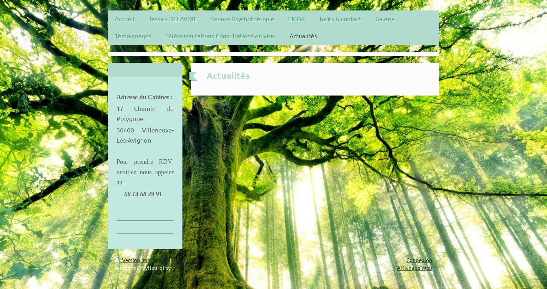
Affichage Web (414, 267)
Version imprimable (142, 260)
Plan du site (186, 260)
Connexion (419, 260)
